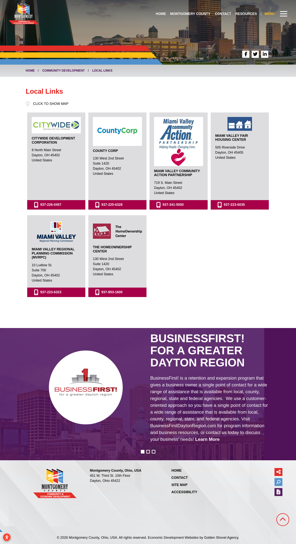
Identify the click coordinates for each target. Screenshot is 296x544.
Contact (223, 14)
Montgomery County (190, 14)
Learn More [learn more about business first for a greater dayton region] (207, 439)
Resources (246, 14)
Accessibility (184, 492)
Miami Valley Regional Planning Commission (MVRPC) (53, 253)
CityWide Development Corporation (53, 140)
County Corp (105, 151)
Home (161, 14)
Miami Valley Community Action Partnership (177, 173)
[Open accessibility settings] (7, 537)
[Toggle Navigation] (275, 13)
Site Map (179, 485)
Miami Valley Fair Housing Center (231, 138)
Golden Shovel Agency (221, 537)
